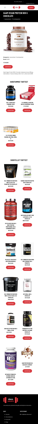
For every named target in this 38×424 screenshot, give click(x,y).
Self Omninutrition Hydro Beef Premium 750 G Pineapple (27, 261)
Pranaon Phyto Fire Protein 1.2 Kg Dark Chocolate (27, 330)
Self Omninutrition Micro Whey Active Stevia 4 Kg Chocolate (10, 295)
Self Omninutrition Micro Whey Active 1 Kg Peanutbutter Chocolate (10, 182)
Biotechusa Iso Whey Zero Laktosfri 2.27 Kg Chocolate (27, 217)
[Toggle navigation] (5, 7)
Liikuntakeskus (9, 417)
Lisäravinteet (8, 19)
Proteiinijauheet (16, 19)
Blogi (7, 422)
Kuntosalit (8, 419)
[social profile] (23, 1)
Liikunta (7, 414)
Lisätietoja (8, 66)
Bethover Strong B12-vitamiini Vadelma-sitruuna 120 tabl (10, 376)
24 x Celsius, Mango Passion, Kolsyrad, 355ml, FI (10, 137)
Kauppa (31, 7)
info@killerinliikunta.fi (30, 3)
